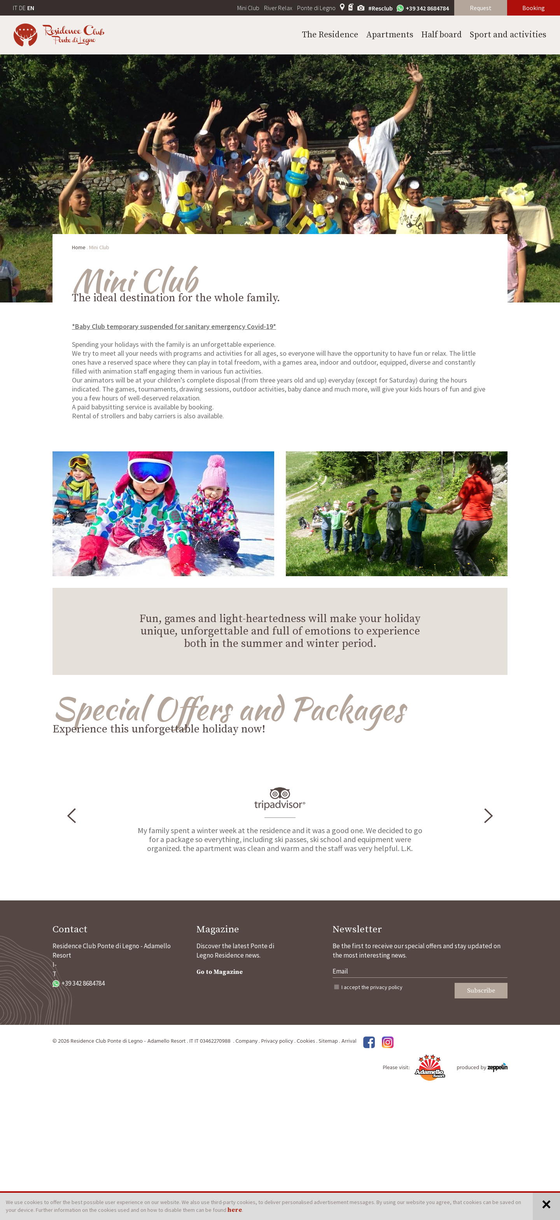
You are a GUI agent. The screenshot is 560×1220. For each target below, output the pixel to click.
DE (22, 8)
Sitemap (328, 1041)
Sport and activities (508, 35)
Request (481, 8)
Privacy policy (277, 1041)
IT (15, 8)
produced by (482, 1067)
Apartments (389, 35)
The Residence (330, 35)
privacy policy (386, 987)
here (235, 1210)
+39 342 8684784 (423, 8)
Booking (533, 8)
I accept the (371, 987)
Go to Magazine (219, 972)
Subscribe (481, 991)
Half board (441, 35)
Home (79, 247)
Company (246, 1041)
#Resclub (380, 8)
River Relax (278, 8)
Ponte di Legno (316, 8)
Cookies (306, 1041)
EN (30, 8)
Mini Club (248, 8)
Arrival (349, 1041)
